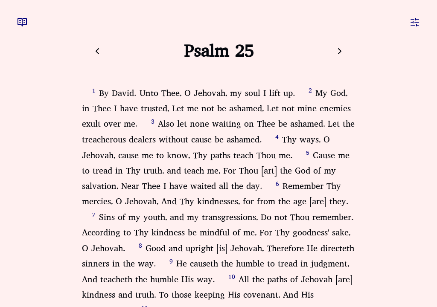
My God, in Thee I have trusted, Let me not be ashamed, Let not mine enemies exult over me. (216, 108)
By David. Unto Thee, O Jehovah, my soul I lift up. (197, 93)
